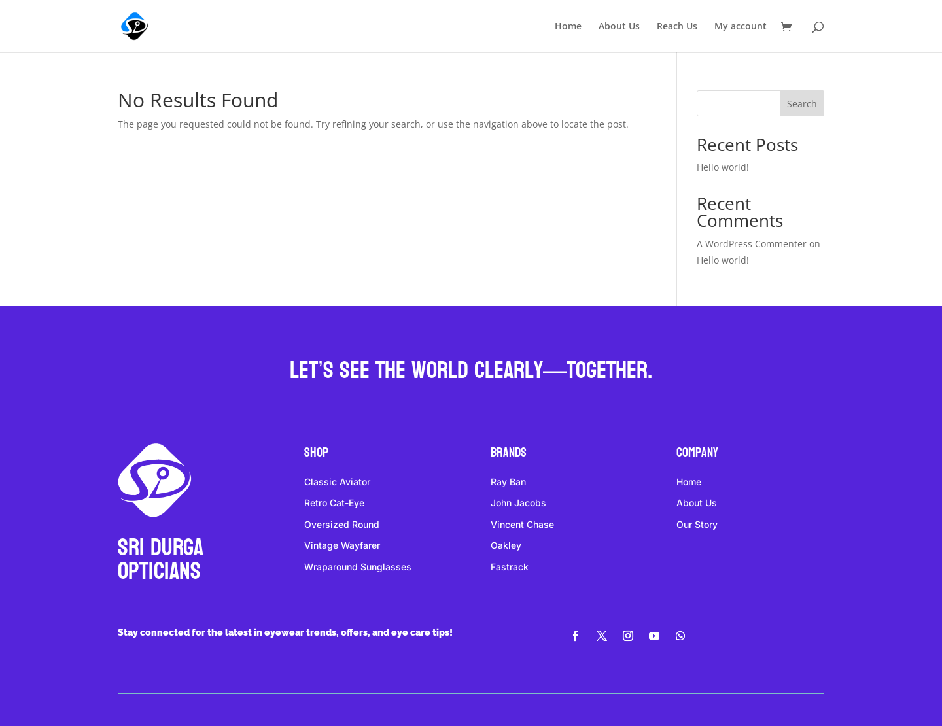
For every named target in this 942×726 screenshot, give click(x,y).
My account (740, 27)
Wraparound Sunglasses (357, 566)
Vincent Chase (522, 524)
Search (802, 103)
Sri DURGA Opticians (160, 560)
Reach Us (677, 27)
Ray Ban (508, 481)
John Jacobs (518, 502)
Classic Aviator (337, 481)
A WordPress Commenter (752, 243)
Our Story (697, 524)
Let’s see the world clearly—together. (471, 370)
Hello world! (723, 167)
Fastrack (510, 566)
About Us (619, 27)
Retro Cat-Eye (334, 502)
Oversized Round (341, 524)
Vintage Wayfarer (342, 545)
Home (568, 27)
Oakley (506, 545)
